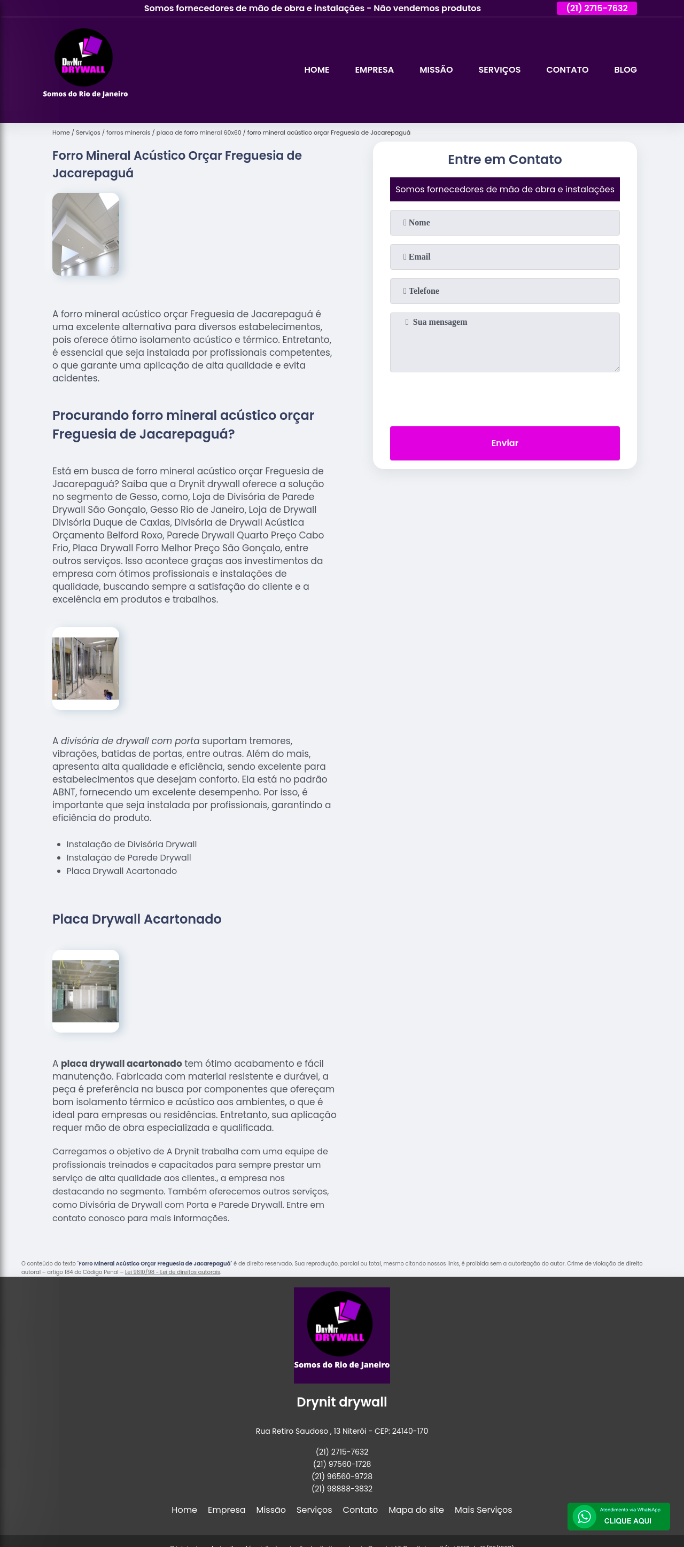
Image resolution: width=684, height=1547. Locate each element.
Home (317, 70)
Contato (567, 70)
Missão (436, 70)
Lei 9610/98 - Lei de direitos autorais (172, 1272)
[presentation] (505, 397)
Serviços (499, 70)
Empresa (374, 70)
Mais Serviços (483, 1510)
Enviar (505, 443)
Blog (626, 70)
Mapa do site (416, 1510)
